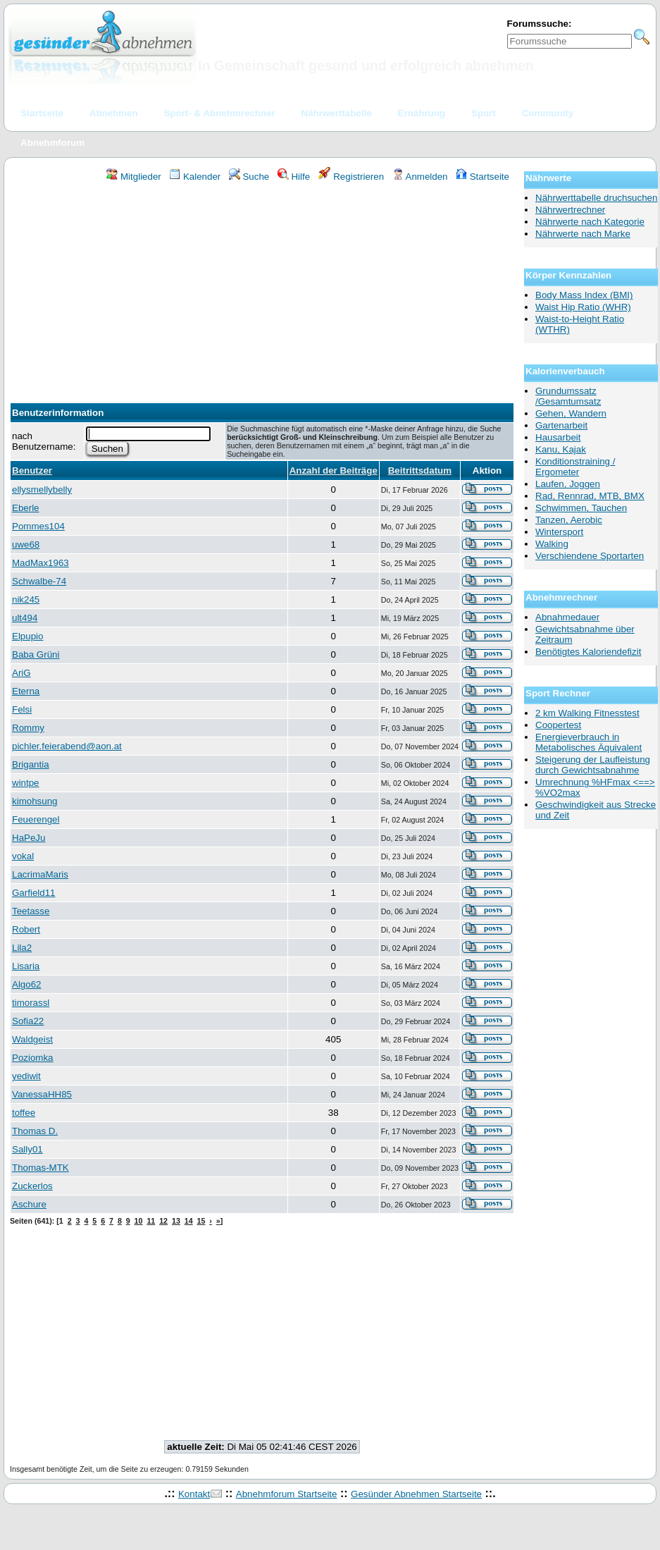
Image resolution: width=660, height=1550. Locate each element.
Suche (249, 176)
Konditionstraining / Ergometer (575, 466)
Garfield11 (34, 892)
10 (139, 1221)
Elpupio (27, 636)
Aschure (29, 1204)
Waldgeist (32, 1039)
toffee (23, 1112)
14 (189, 1221)
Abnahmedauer (567, 617)
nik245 (25, 599)
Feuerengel (35, 819)
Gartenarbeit (561, 425)
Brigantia (30, 764)
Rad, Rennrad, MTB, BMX (590, 496)
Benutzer (32, 470)
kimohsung (34, 801)
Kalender (194, 176)
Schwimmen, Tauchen (581, 508)
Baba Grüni (35, 654)
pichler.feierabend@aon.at (67, 746)
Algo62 (27, 984)
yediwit (26, 1076)
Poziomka (33, 1057)
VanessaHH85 (42, 1094)
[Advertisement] (262, 288)
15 (201, 1221)
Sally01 (27, 1149)
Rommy (28, 727)
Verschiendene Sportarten (589, 556)
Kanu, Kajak (560, 449)
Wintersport (559, 532)
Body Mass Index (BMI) (584, 295)
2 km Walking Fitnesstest (587, 713)
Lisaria (25, 966)
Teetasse (30, 911)
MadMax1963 (40, 563)
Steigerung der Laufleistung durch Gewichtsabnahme (592, 764)
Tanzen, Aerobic (568, 520)
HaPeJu (28, 837)
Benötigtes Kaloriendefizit (588, 651)
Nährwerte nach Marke (582, 233)
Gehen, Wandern (570, 413)
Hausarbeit (557, 437)
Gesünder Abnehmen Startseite (416, 1494)
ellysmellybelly (42, 489)
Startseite (482, 176)
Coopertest (558, 725)
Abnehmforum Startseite (286, 1494)
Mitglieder (133, 176)
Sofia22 (28, 1021)
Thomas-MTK (40, 1167)
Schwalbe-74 (39, 581)
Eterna (25, 691)
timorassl (30, 1002)
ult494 (24, 618)
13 (176, 1221)
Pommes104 (38, 526)
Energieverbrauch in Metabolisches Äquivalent (588, 742)
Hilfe (294, 176)
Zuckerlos (32, 1186)
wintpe (25, 782)
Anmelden (420, 176)
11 (151, 1221)
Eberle (25, 508)
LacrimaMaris (40, 874)
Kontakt (194, 1494)
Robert (26, 929)
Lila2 (22, 947)
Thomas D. (35, 1131)
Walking (551, 544)
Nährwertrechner (570, 209)
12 (163, 1221)
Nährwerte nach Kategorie (590, 221)
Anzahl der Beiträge (333, 470)
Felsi (22, 709)
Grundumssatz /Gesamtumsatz (568, 396)
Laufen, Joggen (567, 484)
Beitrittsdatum (420, 470)
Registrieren (351, 176)
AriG (21, 673)
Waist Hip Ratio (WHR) (583, 307)
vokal (23, 856)
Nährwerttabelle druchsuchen (596, 197)
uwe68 (25, 544)
